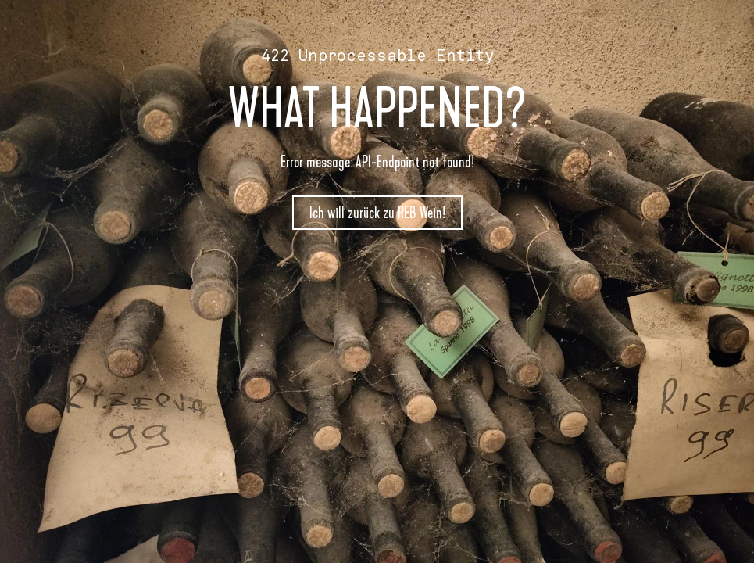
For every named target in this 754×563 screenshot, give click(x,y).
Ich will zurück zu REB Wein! (377, 212)
